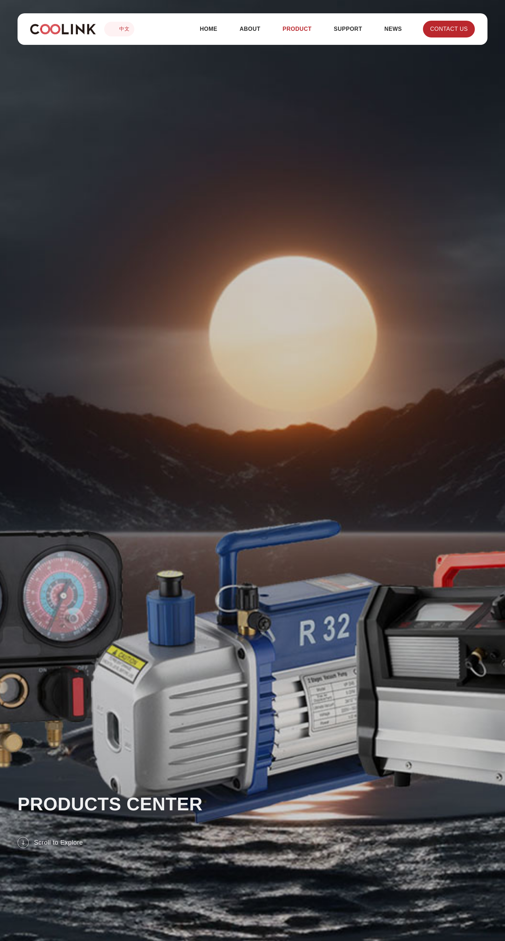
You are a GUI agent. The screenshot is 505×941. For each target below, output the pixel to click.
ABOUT (250, 29)
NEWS (393, 29)
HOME (208, 29)
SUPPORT (348, 29)
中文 (119, 29)
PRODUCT (297, 29)
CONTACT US (449, 29)
